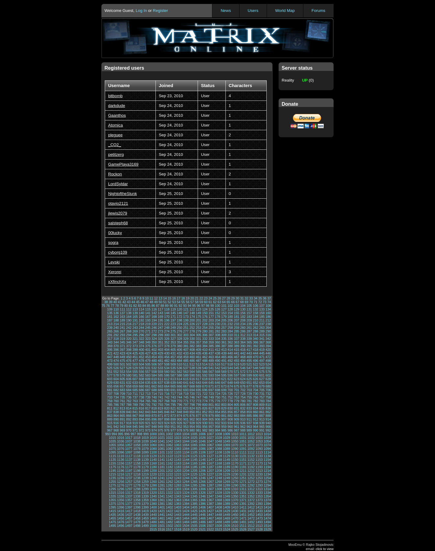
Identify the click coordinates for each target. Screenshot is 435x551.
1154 (267, 459)
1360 (153, 500)
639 (173, 382)
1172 (251, 463)
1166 (202, 463)
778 (230, 401)
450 (129, 357)
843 (148, 412)
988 (243, 430)
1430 (235, 511)
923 (160, 423)
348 (141, 342)
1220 (153, 474)
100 (217, 305)
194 (154, 320)
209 (249, 320)
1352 (251, 496)
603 (109, 379)
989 (249, 430)
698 (217, 390)
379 (173, 346)
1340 (153, 496)
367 (262, 342)
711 (135, 393)
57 (192, 302)
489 (211, 360)
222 (167, 324)
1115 (112, 456)
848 (179, 412)
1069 (226, 445)
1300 (153, 489)
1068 (218, 445)
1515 (153, 529)
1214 (267, 470)
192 (141, 320)
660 (141, 386)
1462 (169, 518)
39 (110, 302)
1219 (145, 474)
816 (141, 408)
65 (228, 302)
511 (185, 364)
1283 (177, 485)
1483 (177, 522)
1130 (235, 456)
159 (262, 313)
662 (154, 386)
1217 (129, 474)
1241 (161, 478)
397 (122, 349)
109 (109, 309)
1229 (226, 474)
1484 (185, 522)
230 (217, 324)
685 (135, 390)
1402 (169, 507)
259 (236, 327)
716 (167, 393)
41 (120, 302)
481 (160, 360)
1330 (235, 492)
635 (148, 382)
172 (179, 316)
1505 (194, 525)
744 (179, 397)
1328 (218, 492)
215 (122, 324)
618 (205, 379)
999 (146, 434)
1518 (177, 529)
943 (122, 426)
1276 (120, 485)
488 (205, 360)
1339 (145, 496)
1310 (235, 489)
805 (236, 404)
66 (233, 302)
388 (230, 346)
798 (192, 404)
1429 (226, 511)
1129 (226, 456)
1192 (251, 467)
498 (268, 360)
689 (160, 390)
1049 (226, 441)
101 (224, 305)
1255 (112, 481)
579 (122, 375)
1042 (169, 441)
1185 (194, 467)
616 (192, 379)
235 (249, 324)
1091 (243, 448)
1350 (235, 496)
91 (176, 305)
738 (141, 397)
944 (129, 426)
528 (129, 368)
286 (243, 331)
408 (192, 349)
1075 (112, 448)
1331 (243, 492)
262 (255, 327)
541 (211, 368)
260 (243, 327)
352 (167, 342)
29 (233, 298)
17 (179, 298)
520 (243, 364)
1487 (210, 522)
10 (147, 298)
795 (173, 404)
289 (262, 331)
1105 (194, 452)
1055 (112, 445)
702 (243, 390)
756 (255, 397)
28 (228, 298)
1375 (112, 503)
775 (211, 401)
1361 (161, 500)
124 (205, 309)
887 (262, 415)
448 (116, 357)
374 (141, 346)
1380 (153, 503)
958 (217, 426)
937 (249, 423)
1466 (202, 518)
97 (203, 305)
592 (205, 375)
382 (192, 346)
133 (262, 309)
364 (243, 342)
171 (173, 316)
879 (211, 415)
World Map (285, 10)
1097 (129, 452)
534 (167, 368)
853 (211, 412)
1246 (202, 478)
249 (173, 327)
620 (217, 379)
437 (211, 353)
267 (122, 331)
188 (116, 320)
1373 (259, 500)
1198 (137, 470)
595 (224, 375)
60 (206, 302)
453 (148, 357)
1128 (218, 456)
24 (210, 298)
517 (224, 364)
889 (109, 419)
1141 (161, 459)
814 (129, 408)
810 (268, 404)
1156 (120, 463)
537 (185, 368)
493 (236, 360)
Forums (318, 10)
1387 (210, 503)
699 (224, 390)
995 (120, 434)
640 (179, 382)
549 (262, 368)
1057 (129, 445)
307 (211, 335)
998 (139, 434)
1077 (129, 448)
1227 (210, 474)
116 (154, 309)
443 (249, 353)
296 (141, 335)
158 (255, 313)
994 (114, 434)
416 (243, 349)
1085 (194, 448)
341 (262, 338)
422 (116, 353)
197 (173, 320)
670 (205, 386)
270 (141, 331)
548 (255, 368)
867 (135, 415)
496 (255, 360)
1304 (185, 489)
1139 (145, 459)
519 (236, 364)
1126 (202, 456)
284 (230, 331)
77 (112, 305)
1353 (259, 496)
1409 (226, 507)
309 (224, 335)
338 (243, 338)
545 (236, 368)
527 (122, 368)
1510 (235, 525)
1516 (161, 529)
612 (167, 379)
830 (230, 408)
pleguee (115, 135)
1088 (218, 448)
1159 (145, 463)
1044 (185, 441)
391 (249, 346)
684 (129, 390)
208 (243, 320)
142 (154, 313)
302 (179, 335)
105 (249, 305)
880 (217, 415)
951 (173, 426)
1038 (137, 441)
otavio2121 (118, 203)
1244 (185, 478)
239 (109, 327)
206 (230, 320)
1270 (235, 481)
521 (249, 364)
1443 (177, 514)
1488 (218, 522)
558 (154, 371)
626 (255, 379)
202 (205, 320)
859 (249, 412)
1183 (177, 467)
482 (167, 360)
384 (205, 346)
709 (122, 393)
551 (109, 371)
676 (243, 386)
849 (185, 412)
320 (129, 338)
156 (243, 313)
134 (268, 309)
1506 (202, 525)
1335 (112, 496)
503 (135, 364)
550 (268, 368)
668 (192, 386)
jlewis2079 (117, 213)
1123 (177, 456)
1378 (137, 503)
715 (160, 393)
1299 (145, 489)
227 (198, 324)
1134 (267, 456)
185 (262, 316)
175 (198, 316)
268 (129, 331)
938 (255, 423)
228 (205, 324)
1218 (137, 474)
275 (173, 331)
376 (154, 346)
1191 (243, 467)
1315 (112, 492)
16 (174, 298)
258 (230, 327)
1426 (202, 511)
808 (255, 404)
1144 (185, 459)
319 (122, 338)
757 (262, 397)
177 (211, 316)
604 (116, 379)
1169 (226, 463)
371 (122, 346)
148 (192, 313)
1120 (153, 456)
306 (205, 335)
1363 (177, 500)
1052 (251, 441)
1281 (161, 485)
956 (205, 426)
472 (268, 357)
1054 (267, 441)
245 (148, 327)
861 (262, 412)
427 (148, 353)
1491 (243, 522)
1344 (185, 496)
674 (230, 386)
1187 (210, 467)
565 (198, 371)
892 (129, 419)
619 (211, 379)
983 (211, 430)
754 (243, 397)
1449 (226, 514)
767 (160, 401)
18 (183, 298)
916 (116, 423)
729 (249, 393)
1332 (251, 492)
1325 (194, 492)
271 (148, 331)
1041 (161, 441)
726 (230, 393)
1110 (235, 452)
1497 (129, 525)
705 (262, 390)
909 (236, 419)
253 (198, 327)
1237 (129, 478)
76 (108, 305)
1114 (267, 452)
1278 (137, 485)
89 (167, 305)
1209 (226, 470)
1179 (145, 467)
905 (211, 419)
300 (167, 335)
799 (198, 404)
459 (185, 357)
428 (154, 353)
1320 (153, 492)
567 (211, 371)
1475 (112, 522)
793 (160, 404)
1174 (267, 463)
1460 (153, 518)
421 (109, 353)
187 (109, 320)
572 (243, 371)
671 (211, 386)
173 (185, 316)
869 (148, 415)
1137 (129, 459)
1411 (243, 507)
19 (187, 298)
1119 (145, 456)
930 (205, 423)
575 (262, 371)
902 (192, 419)
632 (129, 382)
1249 (226, 478)
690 (167, 390)
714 (154, 393)
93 (185, 305)
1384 (185, 503)
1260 (153, 481)
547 (249, 368)
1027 (210, 437)
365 (249, 342)
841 (135, 412)
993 (108, 434)
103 (236, 305)
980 (192, 430)
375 (148, 346)
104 (243, 305)
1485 (194, 522)
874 (179, 415)
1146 (202, 459)
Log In (141, 10)
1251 (243, 478)
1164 (185, 463)
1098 (137, 452)
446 (268, 353)
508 (167, 364)
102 (230, 305)
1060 (153, 445)
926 (179, 423)
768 (167, 401)
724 (217, 393)
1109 (226, 452)
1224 (185, 474)
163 (122, 316)
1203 (177, 470)
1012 (251, 434)
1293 (259, 485)
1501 (161, 525)
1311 (243, 489)
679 (262, 386)
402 (154, 349)
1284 (185, 485)
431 (173, 353)
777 (224, 401)
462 (205, 357)
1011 (243, 434)
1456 (120, 518)
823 (185, 408)
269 (135, 331)
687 (148, 390)
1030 (235, 437)
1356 (120, 500)
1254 (267, 478)
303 (185, 335)
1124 (185, 456)
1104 (185, 452)
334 (217, 338)
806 (243, 404)
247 (160, 327)
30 (237, 298)
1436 (120, 514)
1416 (120, 511)
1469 (226, 518)
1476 (120, 522)
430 (167, 353)
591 (198, 375)
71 (256, 302)
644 (205, 382)
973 (148, 430)
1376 (120, 503)
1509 (226, 525)
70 (251, 302)
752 (230, 397)
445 (262, 353)
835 (262, 408)
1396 (120, 507)
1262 (169, 481)
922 (154, 423)
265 (109, 331)
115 (148, 309)
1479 (145, 522)
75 (103, 305)
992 (268, 430)
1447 (210, 514)
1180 (153, 467)
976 (167, 430)
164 (129, 316)
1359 (145, 500)
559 (160, 371)
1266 (202, 481)
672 (217, 386)
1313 (259, 489)
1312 (251, 489)
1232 (251, 474)
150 (205, 313)
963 (249, 426)
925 (173, 423)
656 (116, 386)
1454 (267, 514)
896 (154, 419)
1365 (194, 500)
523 (262, 364)
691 (173, 390)
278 (192, 331)
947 (148, 426)
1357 (129, 500)
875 (185, 415)
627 (262, 379)
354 (179, 342)
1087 (210, 448)
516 (217, 364)
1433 (259, 511)
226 (192, 324)
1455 (112, 518)
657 (122, 386)
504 (141, 364)
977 (173, 430)
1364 (185, 500)
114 (141, 309)
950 (167, 426)
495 (249, 360)
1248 (218, 478)
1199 (145, 470)
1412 (251, 507)
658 (129, 386)
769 (173, 401)
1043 (177, 441)
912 (255, 419)
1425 (194, 511)
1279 (145, 485)
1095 (112, 452)
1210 (235, 470)
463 (211, 357)
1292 (251, 485)
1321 (161, 492)
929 (198, 423)
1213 (259, 470)
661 (148, 386)
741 (160, 397)
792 (154, 404)
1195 (112, 470)
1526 (243, 529)
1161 (161, 463)
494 (243, 360)
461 (198, 357)
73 (264, 302)
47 (147, 302)
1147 (210, 459)
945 (135, 426)
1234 (267, 474)
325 (160, 338)
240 (116, 327)
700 (230, 390)
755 (249, 397)
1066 (202, 445)
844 (154, 412)
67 (237, 302)
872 (167, 415)
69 (246, 302)
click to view (325, 549)
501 (122, 364)
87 (157, 305)
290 (268, 331)
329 (185, 338)
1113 (259, 452)
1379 (145, 503)
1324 (185, 492)
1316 (120, 492)
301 (173, 335)
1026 (202, 437)
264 (268, 327)
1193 (259, 467)
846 (167, 412)
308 (217, 335)
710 (129, 393)
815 (135, 408)
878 (205, 415)
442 (243, 353)
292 (116, 335)
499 (109, 364)
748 (205, 397)
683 (122, 390)
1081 (161, 448)
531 (148, 368)
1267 (210, 481)
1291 (243, 485)
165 (135, 316)
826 (205, 408)
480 (154, 360)
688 (154, 390)
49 (156, 302)
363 (236, 342)
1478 (137, 522)
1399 (145, 507)
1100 (153, 452)
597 (236, 375)
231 (224, 324)
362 (230, 342)
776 (217, 401)
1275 (112, 485)
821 (173, 408)
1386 (202, 503)
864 (116, 415)
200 (192, 320)
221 (160, 324)
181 (236, 316)
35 (260, 298)
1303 (177, 489)
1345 (194, 496)
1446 (202, 514)
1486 (202, 522)
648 (230, 382)
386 (217, 346)
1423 (177, 511)
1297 (129, 489)
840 (129, 412)
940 (268, 423)
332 (205, 338)
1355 (112, 500)
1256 (120, 481)
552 (116, 371)
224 (179, 324)
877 (198, 415)
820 (167, 408)
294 (129, 335)
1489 (226, 522)
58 (197, 302)
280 (205, 331)
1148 (218, 459)
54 (179, 302)
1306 (202, 489)
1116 (120, 456)
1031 (243, 437)
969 (122, 430)
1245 (194, 478)
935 (236, 423)
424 (129, 353)
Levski (114, 262)
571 (236, 371)
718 (179, 393)
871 (160, 415)
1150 (235, 459)
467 (236, 357)
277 (185, 331)
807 (249, 404)
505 (148, 364)
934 (230, 423)
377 (160, 346)
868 (141, 415)
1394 (267, 503)
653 (262, 382)
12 (156, 298)
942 (116, 426)
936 (243, 423)
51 (165, 302)
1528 (259, 529)
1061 (161, 445)
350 (154, 342)
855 (224, 412)
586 (167, 375)
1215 (112, 474)
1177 (129, 467)
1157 (129, 463)
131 (249, 309)
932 (217, 423)
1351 (243, 496)
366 (255, 342)
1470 (235, 518)
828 (217, 408)
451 (135, 357)
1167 (210, 463)
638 (167, 382)
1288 (218, 485)
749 (211, 397)
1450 (235, 514)
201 (198, 320)
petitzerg (116, 154)
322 (141, 338)
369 (109, 346)
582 (141, 375)
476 (129, 360)
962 (243, 426)
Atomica (115, 125)
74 (269, 302)
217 (135, 324)
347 (135, 342)
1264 (185, 481)
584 (154, 375)
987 (236, 430)
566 (205, 371)
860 (255, 412)
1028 (218, 437)
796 (179, 404)
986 (230, 430)
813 (122, 408)
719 (185, 393)
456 (167, 357)
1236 (120, 478)
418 (255, 349)
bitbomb (115, 96)
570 (230, 371)
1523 (218, 529)
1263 (177, 481)
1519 (185, 529)
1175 (112, 467)
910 (243, 419)
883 (236, 415)
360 (217, 342)
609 (148, 379)
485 (185, 360)
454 (154, 357)
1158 (137, 463)
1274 (267, 481)
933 (224, 423)
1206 (202, 470)
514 (205, 364)
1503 (177, 525)
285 (236, 331)
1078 (137, 448)
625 (249, 379)
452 (141, 357)
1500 (153, 525)
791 (148, 404)
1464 (185, 518)
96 (198, 305)
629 (109, 382)
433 (185, 353)
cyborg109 (117, 252)
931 (211, 423)
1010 (235, 434)
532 (154, 368)
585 (160, 375)
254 (205, 327)
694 (192, 390)
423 (122, 353)
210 (255, 320)
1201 (161, 470)
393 (262, 346)
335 (224, 338)
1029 (226, 437)
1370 (235, 500)
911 (249, 419)
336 (230, 338)
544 (230, 368)
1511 (243, 525)
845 (160, 412)
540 (205, 368)
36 (264, 298)
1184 (185, 467)
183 (249, 316)
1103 (177, 452)
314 (255, 335)
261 (249, 327)
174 (192, 316)
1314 (267, 489)
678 (255, 386)
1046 (202, 441)
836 (268, 408)
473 (109, 360)
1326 (202, 492)
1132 (251, 456)
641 (185, 382)
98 (208, 305)
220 (154, 324)
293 (122, 335)
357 (198, 342)
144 (167, 313)
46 (142, 302)
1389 (226, 503)
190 (129, 320)
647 (224, 382)
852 (205, 412)
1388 (218, 503)
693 (185, 390)
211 (262, 320)
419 (262, 349)
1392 (251, 503)
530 (141, 368)
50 (160, 302)
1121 (161, 456)
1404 (185, 507)
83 (139, 305)
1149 (226, 459)
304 (192, 335)
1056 (120, 445)
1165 (194, 463)
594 (217, 375)
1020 (153, 437)
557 (148, 371)
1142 (169, 459)
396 (116, 349)
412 (217, 349)
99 (212, 305)
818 (154, 408)
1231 (243, 474)
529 (135, 368)
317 (109, 338)
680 (268, 386)
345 (122, 342)
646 (217, 382)
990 (255, 430)
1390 (235, 503)
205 (224, 320)
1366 (202, 500)
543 (224, 368)
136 (116, 313)
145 (173, 313)
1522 (210, 529)
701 (236, 390)
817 (148, 408)
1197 (129, 470)
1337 (129, 496)
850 (192, 412)
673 (224, 386)
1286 (202, 485)
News (226, 10)
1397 (129, 507)
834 (255, 408)
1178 (137, 467)
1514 (267, 525)
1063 (177, 445)
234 (243, 324)
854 (217, 412)
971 (135, 430)
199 (185, 320)
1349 (226, 496)
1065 (194, 445)
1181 (161, 467)
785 (109, 404)
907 (224, 419)
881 (224, 415)
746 (192, 397)
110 (116, 309)
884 (243, 415)
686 (141, 390)
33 (251, 298)
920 (141, 423)
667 (185, 386)
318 (116, 338)
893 (135, 419)
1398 (137, 507)
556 (141, 371)
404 (167, 349)
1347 (210, 496)
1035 (112, 441)
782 (255, 401)
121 (185, 309)
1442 (169, 514)
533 (160, 368)
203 (211, 320)
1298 (137, 489)
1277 (129, 485)
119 (173, 309)
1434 (267, 511)
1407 (210, 507)
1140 (153, 459)
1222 (169, 474)
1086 (202, 448)
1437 (129, 514)
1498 (137, 525)
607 (135, 379)
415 (236, 349)
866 (129, 415)
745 (185, 397)
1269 (226, 481)
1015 (112, 437)
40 (115, 302)
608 (141, 379)
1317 (129, 492)
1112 (251, 452)
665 (173, 386)
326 (167, 338)
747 (198, 397)
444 (255, 353)
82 (135, 305)
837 (109, 412)
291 (109, 335)
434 (192, 353)
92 (180, 305)
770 (179, 401)
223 (173, 324)
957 (211, 426)
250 (179, 327)
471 (262, 357)
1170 (235, 463)
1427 (210, 511)
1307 (210, 489)
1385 (194, 503)
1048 (218, 441)
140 (141, 313)
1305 (194, 489)
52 (169, 302)
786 (116, 404)
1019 (145, 437)
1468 (218, 518)
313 (249, 335)
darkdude (116, 105)
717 (173, 393)
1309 (226, 489)
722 (205, 393)
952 (179, 426)
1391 (243, 503)
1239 (145, 478)
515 (211, 364)
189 (122, 320)
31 (242, 298)
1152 (251, 459)
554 (129, 371)
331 (198, 338)
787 (122, 404)
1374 (267, 500)
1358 (137, 500)
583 (148, 375)
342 (268, 338)
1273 (259, 481)
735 (122, 397)
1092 (251, 448)
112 (129, 309)
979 (185, 430)
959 (224, 426)
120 (179, 309)
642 (192, 382)
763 (135, 401)
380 (179, 346)
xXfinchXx (117, 281)
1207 (210, 470)
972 (141, 430)
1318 (137, 492)
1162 (169, 463)
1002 (169, 434)
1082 (169, 448)
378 (167, 346)
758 (268, 397)
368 (268, 342)
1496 (120, 525)
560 (167, 371)
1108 (218, 452)
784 (268, 401)
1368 (218, 500)
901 (185, 419)
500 (116, 364)
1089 (226, 448)
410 (205, 349)
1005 (194, 434)
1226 (202, 474)
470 (255, 357)
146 (179, 313)
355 (185, 342)
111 (122, 309)
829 (224, 408)
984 (217, 430)
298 (154, 335)
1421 (161, 511)
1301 (161, 489)
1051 (243, 441)
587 (173, 375)
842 (141, 412)
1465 (194, 518)
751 (224, 397)
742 (167, 397)
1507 (210, 525)
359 (211, 342)
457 (173, 357)
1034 (267, 437)
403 (160, 349)
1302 (169, 489)
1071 (243, 445)
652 (255, 382)
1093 (259, 448)
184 (255, 316)
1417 (129, 511)
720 (192, 393)
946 (141, 426)
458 (179, 357)
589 (185, 375)
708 (116, 393)
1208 (218, 470)
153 (224, 313)
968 (116, 430)
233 (236, 324)
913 (262, 419)
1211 (243, 470)
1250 (235, 478)
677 (249, 386)
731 (262, 393)
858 (243, 412)
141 (148, 313)
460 (192, 357)
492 (230, 360)
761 (122, 401)
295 (135, 335)
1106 (202, 452)
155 (236, 313)
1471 (243, 518)
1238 (137, 478)
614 (179, 379)
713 (148, 393)
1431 (243, 511)
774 (205, 401)
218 (141, 324)
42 (124, 302)
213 (109, 324)
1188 (218, 467)
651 (249, 382)
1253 (259, 478)
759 (109, 401)
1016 (120, 437)
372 (129, 346)
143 (160, 313)
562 (179, 371)
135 (109, 313)
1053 (259, 441)
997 (133, 434)
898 (167, 419)
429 (160, 353)
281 (211, 331)
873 (173, 415)
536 (179, 368)
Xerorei (114, 272)
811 (109, 408)
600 (255, 375)
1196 (120, 470)
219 (148, 324)
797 (185, 404)
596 (230, 375)
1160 (153, 463)
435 (198, 353)
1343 (177, 496)
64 (224, 302)
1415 (112, 511)
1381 (161, 503)
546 (243, 368)
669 (198, 386)
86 (153, 305)
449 (122, 357)
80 (126, 305)
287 (249, 331)
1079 (145, 448)
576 (268, 371)
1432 (251, 511)
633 (135, 382)
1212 (251, 470)
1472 (251, 518)
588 (179, 375)
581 (135, 375)
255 (211, 327)
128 (230, 309)
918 (129, 423)
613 (173, 379)
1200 (153, 470)
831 (236, 408)
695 (198, 390)
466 (230, 357)
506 (154, 364)
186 (268, 316)
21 (197, 298)
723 (211, 393)
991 (262, 430)
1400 (153, 507)
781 (249, 401)
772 (192, 401)
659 (135, 386)
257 (224, 327)
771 (185, 401)
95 (194, 305)
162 (116, 316)
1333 (259, 492)
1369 (226, 500)
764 (141, 401)
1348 (218, 496)
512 (192, 364)
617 (198, 379)
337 (236, 338)
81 (130, 305)
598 (243, 375)
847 (173, 412)
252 (192, 327)
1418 (137, 511)
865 (122, 415)
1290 (235, 485)
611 (160, 379)
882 (230, 415)
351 (160, 342)
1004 (185, 434)
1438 (137, 514)
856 (230, 412)
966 (268, 426)
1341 (161, 496)
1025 (194, 437)
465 (224, 357)
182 (243, 316)
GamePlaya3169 (123, 164)
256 (217, 327)
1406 (202, 507)
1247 (210, 478)
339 (249, 338)
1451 (243, 514)
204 (217, 320)
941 (109, 426)
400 (141, 349)
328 (179, 338)
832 (243, 408)
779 (236, 401)
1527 (251, 529)
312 (243, 335)
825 (198, 408)
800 (205, 404)
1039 (145, 441)
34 (256, 298)
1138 (137, 459)
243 (135, 327)
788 (129, 404)
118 (167, 309)
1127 (210, 456)
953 (185, 426)
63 (219, 302)
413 (224, 349)
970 (129, 430)
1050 (235, 441)
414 (230, 349)
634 (141, 382)
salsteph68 (118, 223)
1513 (259, 525)
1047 (210, 441)
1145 (194, 459)
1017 (129, 437)
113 (135, 309)
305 (198, 335)
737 (135, 397)
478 (141, 360)
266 (116, 331)
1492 (251, 522)
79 (121, 305)
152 (217, 313)
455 (160, 357)
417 (249, 349)
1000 (153, 434)
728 (243, 393)
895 (148, 419)
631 (122, 382)
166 (141, 316)
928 (192, 423)
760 (116, 401)
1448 (218, 514)
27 (224, 298)
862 (268, 412)
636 (154, 382)
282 (217, 331)
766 (154, 401)
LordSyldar (118, 184)
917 (122, 423)
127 (224, 309)
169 (160, 316)
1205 (194, 470)
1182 (169, 467)
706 (268, 390)
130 (243, 309)
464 (217, 357)
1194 (267, 467)
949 (160, 426)
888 (268, 415)
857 (236, 412)
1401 (161, 507)
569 (224, 371)
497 (262, 360)
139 (135, 313)
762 (129, 401)
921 (148, 423)
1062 (169, 445)
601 (262, 375)
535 (173, 368)
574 (255, 371)
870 (154, 415)
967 (109, 430)
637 (160, 382)
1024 (185, 437)
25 (215, 298)
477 (135, 360)
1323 (177, 492)
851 (198, 412)
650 (243, 382)
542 (217, 368)
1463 (177, 518)
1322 (169, 492)
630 (116, 382)
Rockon (115, 174)
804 (230, 404)
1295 (112, 489)
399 (135, 349)
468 (243, 357)
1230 (235, 474)
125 (211, 309)
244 (141, 327)
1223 (177, 474)
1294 (267, 485)
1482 (169, 522)
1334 (267, 492)
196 (167, 320)
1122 (169, 456)
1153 (259, 459)
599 (249, 375)
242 (129, 327)
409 (198, 349)
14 (165, 298)
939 (262, 423)
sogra (113, 242)
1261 (161, 481)
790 (141, 404)
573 (249, 371)
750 (217, 397)
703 (249, 390)
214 (116, 324)
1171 (243, 463)
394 (268, 346)
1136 (120, 459)
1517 (169, 529)
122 (192, 309)
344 (116, 342)
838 (116, 412)
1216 (120, 474)
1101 (161, 452)
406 (179, 349)
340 (255, 338)
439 (224, 353)
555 (135, 371)
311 (236, 335)
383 (198, 346)
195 (160, 320)
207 (236, 320)
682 (116, 390)
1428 (218, 511)
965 (262, 426)
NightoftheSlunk (122, 193)
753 (236, 397)
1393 (259, 503)
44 (133, 302)
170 (167, 316)
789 (135, 404)
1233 (259, 474)
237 (262, 324)
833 (249, 408)
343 (109, 342)
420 (268, 349)
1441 (161, 514)
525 (109, 368)
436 (205, 353)
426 (141, 353)
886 (255, 415)
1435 (112, 514)
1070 (235, 445)
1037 (129, 441)
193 (148, 320)
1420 (153, 511)
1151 (243, 459)
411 (211, 349)
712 (141, 393)
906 (217, 419)
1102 (169, 452)
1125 (194, 456)
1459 (145, 518)
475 (122, 360)
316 (268, 335)
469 (249, 357)
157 (249, 313)
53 (174, 302)
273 (160, 331)
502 (129, 364)
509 (173, 364)
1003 (177, 434)
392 (255, 346)
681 (109, 390)
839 (122, 412)
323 (148, 338)
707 (109, 393)
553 (122, 371)
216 (129, 324)
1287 (210, 485)
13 (160, 298)
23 (206, 298)
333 (211, 338)
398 (129, 349)
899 (173, 419)
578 (116, 375)
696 (205, 390)
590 (192, 375)
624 (243, 379)
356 (192, 342)
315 (262, 335)
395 (109, 349)
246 (154, 327)
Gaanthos (117, 115)
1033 (259, 437)
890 (116, 419)
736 (129, 397)
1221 (161, 474)
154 (230, 313)
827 (211, 408)
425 (135, 353)
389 (236, 346)
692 (179, 390)
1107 (210, 452)
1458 (137, 518)
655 (109, 386)
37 (269, 298)
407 (185, 349)
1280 (153, 485)
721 (198, 393)
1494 (267, 522)
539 (198, 368)
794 (167, 404)
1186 (202, 467)
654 (268, 382)
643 (198, 382)
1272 (251, 481)
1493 (259, 522)
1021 (161, 437)
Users (253, 10)
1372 (251, 500)
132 (255, 309)
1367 (210, 500)
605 (122, 379)
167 (148, 316)
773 (198, 401)
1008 (218, 434)
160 (268, 313)
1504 (185, 525)
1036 (120, 441)
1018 (137, 437)
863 (109, 415)
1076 (120, 448)
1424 (185, 511)
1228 (218, 474)
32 (246, 298)
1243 (177, 478)
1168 (218, 463)
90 (171, 305)
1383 (177, 503)
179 (224, 316)
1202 (169, 470)
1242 (169, 478)
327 (173, 338)
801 (211, 404)
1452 (251, 514)
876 (192, 415)
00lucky (115, 232)
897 (160, 419)
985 (224, 430)
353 (173, 342)
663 (160, 386)
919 (135, 423)
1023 (177, 437)
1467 (210, 518)
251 (185, 327)
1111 (243, 452)
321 (135, 338)
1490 (235, 522)
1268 (218, 481)
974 (154, 430)
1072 (251, 445)
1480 (153, 522)
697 (211, 390)
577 (109, 375)
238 (268, 324)
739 (148, 397)
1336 (120, 496)
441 (236, 353)
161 (109, 316)
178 (217, 316)
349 (148, 342)
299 (160, 335)
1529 (267, 529)
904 (205, 419)
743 (173, 397)
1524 (226, 529)
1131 (243, 456)
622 (230, 379)
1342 (169, 496)
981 (198, 430)
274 (167, 331)
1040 (153, 441)
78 (117, 305)
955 (198, 426)
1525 (235, 529)
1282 (169, 485)
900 (179, 419)
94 (189, 305)
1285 (194, 485)
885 (249, 415)
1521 (202, 529)
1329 (226, 492)
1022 (169, 437)
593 (211, 375)
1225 (194, 474)
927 (185, 423)
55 (183, 302)
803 (224, 404)
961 (236, 426)
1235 (112, 478)
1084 (185, 448)
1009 (226, 434)
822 (179, 408)
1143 (177, 459)
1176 (120, 467)
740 (154, 397)
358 (205, 342)
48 (151, 302)
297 (148, 335)
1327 (210, 492)
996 (127, 434)
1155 (112, 463)
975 (160, 430)
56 (187, 302)
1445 (194, 514)
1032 (251, 437)
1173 (259, 463)
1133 (259, 456)
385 (211, 346)
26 (219, 298)
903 (198, 419)
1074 (267, 445)
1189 (226, 467)
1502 (169, 525)
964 (255, 426)
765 (148, 401)
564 (192, 371)
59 (201, 302)
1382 (169, 503)
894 (141, 419)
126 (217, 309)
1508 (218, 525)
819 (160, 408)
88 (162, 305)
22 (201, 298)
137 (122, 313)
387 (224, 346)
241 (122, 327)
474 (116, 360)
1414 (267, 507)
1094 (267, 448)
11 (151, 298)
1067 (210, 445)
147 (185, 313)
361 (224, 342)
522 (255, 364)
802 (217, 404)
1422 (169, 511)
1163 (177, 463)
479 (148, 360)
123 (198, 309)
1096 (120, 452)
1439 (145, 514)
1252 (251, 478)
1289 (226, 485)
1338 (137, 496)
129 (236, 309)
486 (192, 360)
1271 (243, 481)
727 (236, 393)
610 (154, 379)
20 (192, 298)
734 (116, 397)
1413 (259, 507)
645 (211, 382)
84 (144, 305)
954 (192, 426)
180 (230, 316)
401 (148, 349)
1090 (235, 448)
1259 (145, 481)
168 (154, 316)
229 (211, 324)
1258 (137, 481)
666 (179, 386)
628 (268, 379)
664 (167, 386)
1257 (129, 481)
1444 (185, 514)
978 (179, 430)
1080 (153, 448)
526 (116, 368)
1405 (194, 507)
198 (179, 320)
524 (268, 364)
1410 (235, 507)
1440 (153, 514)
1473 (259, 518)
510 (179, 364)
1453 (259, 514)
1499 (145, 525)
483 (173, 360)
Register (160, 10)
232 (230, 324)
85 (149, 305)
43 (128, 302)
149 (198, 313)
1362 (169, 500)
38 (106, 302)
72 (260, 302)
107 (262, 305)
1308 (218, 489)
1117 (129, 456)
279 (198, 331)
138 (129, 313)
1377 (129, 503)
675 (236, 386)
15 (169, 298)
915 (109, 423)
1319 (145, 492)
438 (217, 353)
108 (268, 305)
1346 (202, 496)
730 (255, 393)
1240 (153, 478)
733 (109, 397)
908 (230, 419)
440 (230, 353)
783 (262, 401)
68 (242, 302)
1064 (185, 445)
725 (224, 393)
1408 (218, 507)
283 (224, 331)
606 (129, 379)
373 (135, 346)
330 (192, 338)
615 (185, 379)
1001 (161, 434)
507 (160, 364)
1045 (194, 441)
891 (122, 419)
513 (198, 364)
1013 (259, 434)
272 (154, 331)
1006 (202, 434)
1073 (259, 445)
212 (268, 320)
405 (173, 349)
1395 (112, 507)
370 (116, 346)
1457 (129, 518)
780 (243, 401)
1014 (267, 434)
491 (224, 360)
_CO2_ (114, 144)
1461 (161, 518)
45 (138, 302)
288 (255, 331)
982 (205, 430)
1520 (194, 529)
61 (210, 302)
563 (185, 371)
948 (154, 426)
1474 (267, 518)
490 (217, 360)
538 (192, 368)
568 (217, 371)
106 (255, 305)
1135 (112, 459)
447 (109, 357)
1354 (267, 496)
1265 (194, 481)
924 (167, 423)
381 (185, 346)
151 (211, 313)
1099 (145, 452)
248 (167, 327)
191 (135, 320)
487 (198, 360)
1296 (120, 489)
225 (185, 324)
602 (268, 375)
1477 (129, 522)
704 (255, 390)
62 (215, 302)
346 (129, 342)
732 (268, 393)
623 (236, 379)
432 (179, 353)
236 (255, 324)
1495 (112, 525)
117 (160, 309)
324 (154, 338)
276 (179, 331)
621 (224, 379)
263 (262, 327)
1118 (137, 456)
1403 (177, 507)
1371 (243, 500)
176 (205, 316)
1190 (235, 467)
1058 (137, 445)
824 (192, 408)
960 (230, 426)
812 (116, 408)
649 (236, 382)
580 (129, 375)
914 (268, 419)
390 (243, 346)
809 (262, 404)
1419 (145, 511)
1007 (210, 434)
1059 (145, 445)
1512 (251, 525)
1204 (185, 470)
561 (173, 371)
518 (230, 364)
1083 (177, 448)
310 (230, 335)
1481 (161, 522)
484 (179, 360)
